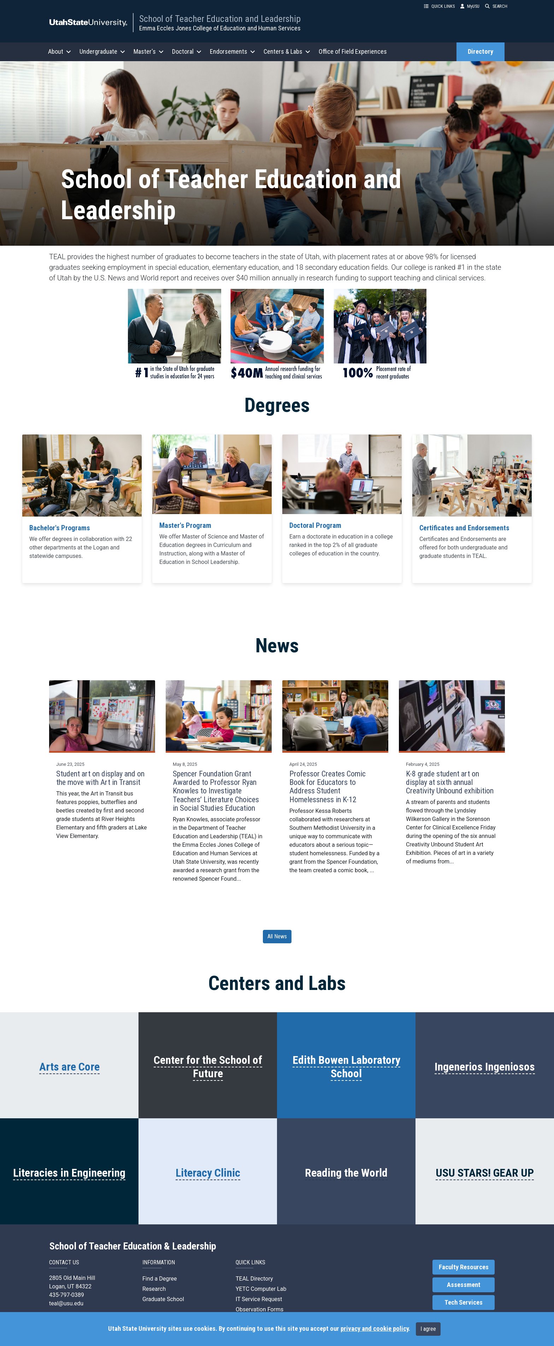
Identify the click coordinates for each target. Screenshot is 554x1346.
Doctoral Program (315, 525)
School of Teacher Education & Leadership (132, 1246)
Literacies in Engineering (69, 1172)
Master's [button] (149, 51)
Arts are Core (69, 1066)
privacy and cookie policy (374, 1329)
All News (277, 936)
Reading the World (346, 1172)
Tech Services (463, 1302)
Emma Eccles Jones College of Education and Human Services (220, 28)
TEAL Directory (254, 1278)
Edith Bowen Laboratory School (346, 1066)
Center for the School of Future (208, 1066)
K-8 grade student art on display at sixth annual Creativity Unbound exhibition (450, 782)
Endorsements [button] (232, 51)
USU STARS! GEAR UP (485, 1172)
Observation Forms (259, 1309)
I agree (428, 1328)
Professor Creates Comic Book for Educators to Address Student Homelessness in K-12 (327, 786)
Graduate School (163, 1299)
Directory (480, 52)
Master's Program (185, 525)
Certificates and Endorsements (464, 528)
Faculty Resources (464, 1267)
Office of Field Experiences (353, 51)
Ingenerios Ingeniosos (485, 1066)
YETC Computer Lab (261, 1289)
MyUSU (469, 6)
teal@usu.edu (66, 1303)
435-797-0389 (66, 1295)
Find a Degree (159, 1278)
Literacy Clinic (208, 1172)
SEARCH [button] (496, 6)
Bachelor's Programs (59, 528)
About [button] (59, 51)
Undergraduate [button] (102, 51)
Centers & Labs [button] (287, 51)
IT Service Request (259, 1299)
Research (154, 1289)
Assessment (464, 1285)
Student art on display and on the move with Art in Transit (100, 778)
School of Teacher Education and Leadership (220, 18)
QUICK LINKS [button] (439, 6)
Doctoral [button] (186, 51)
